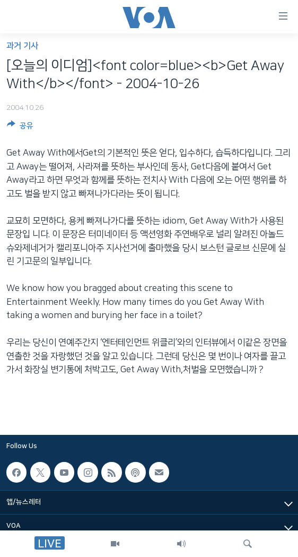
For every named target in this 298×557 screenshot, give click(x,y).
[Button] (20, 127)
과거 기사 (22, 45)
